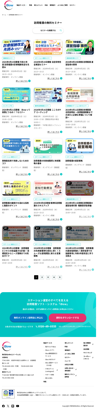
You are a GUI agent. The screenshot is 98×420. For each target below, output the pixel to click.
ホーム (4, 15)
